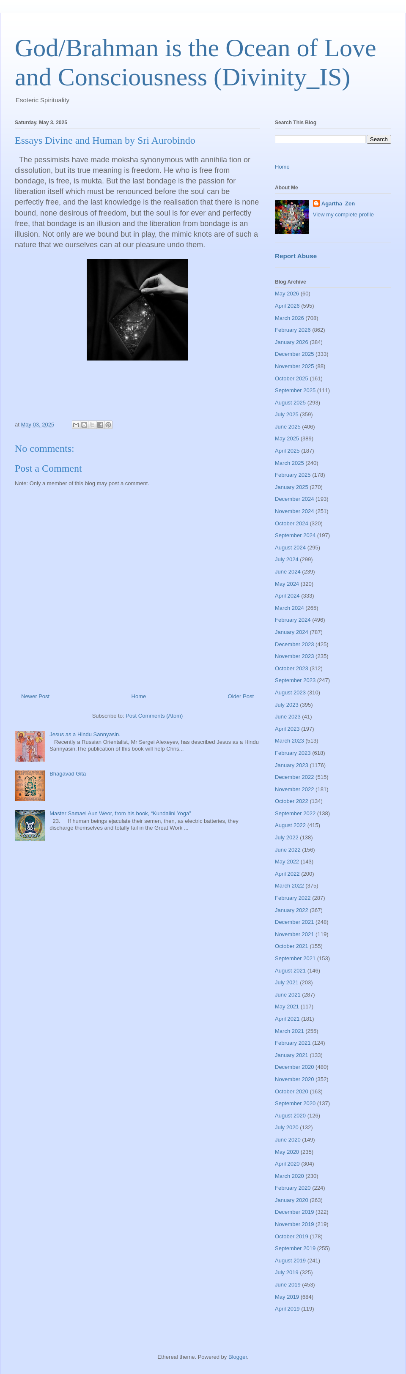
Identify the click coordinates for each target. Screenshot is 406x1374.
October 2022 (291, 801)
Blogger (237, 1357)
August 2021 (290, 970)
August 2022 (290, 825)
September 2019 (295, 1248)
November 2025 (294, 366)
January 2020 (291, 1200)
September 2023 (295, 680)
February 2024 (293, 620)
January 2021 (291, 1055)
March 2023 (289, 741)
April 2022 (287, 874)
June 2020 (288, 1139)
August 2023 (290, 692)
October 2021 (291, 946)
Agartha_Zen (338, 203)
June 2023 (288, 716)
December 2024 (294, 499)
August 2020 (290, 1115)
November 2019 (294, 1224)
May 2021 (287, 1006)
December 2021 (294, 922)
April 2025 (287, 451)
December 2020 (294, 1067)
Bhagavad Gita (67, 773)
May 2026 (287, 293)
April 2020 (287, 1164)
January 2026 (291, 342)
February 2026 (293, 330)
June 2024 (288, 571)
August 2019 (290, 1260)
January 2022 (291, 910)
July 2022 (287, 837)
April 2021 (287, 1019)
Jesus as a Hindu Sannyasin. (85, 734)
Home (139, 696)
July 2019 (287, 1272)
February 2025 (293, 475)
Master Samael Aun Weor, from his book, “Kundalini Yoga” (120, 813)
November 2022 (294, 789)
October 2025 (291, 378)
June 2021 (288, 995)
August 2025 (290, 402)
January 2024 (291, 632)
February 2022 (293, 898)
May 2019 (287, 1297)
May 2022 (287, 861)
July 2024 (287, 559)
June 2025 (288, 426)
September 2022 (295, 813)
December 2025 (294, 354)
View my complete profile (343, 214)
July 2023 (287, 705)
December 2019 (294, 1212)
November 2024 (294, 511)
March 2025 (289, 463)
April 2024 (287, 596)
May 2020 (287, 1152)
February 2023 (293, 753)
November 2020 (294, 1079)
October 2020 (291, 1091)
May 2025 (287, 438)
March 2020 (289, 1176)
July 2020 (287, 1127)
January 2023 (291, 765)
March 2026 (289, 318)
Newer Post (35, 696)
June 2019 (288, 1284)
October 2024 (291, 523)
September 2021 (295, 958)
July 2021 (287, 982)
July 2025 (287, 414)
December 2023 (294, 644)
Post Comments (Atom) (154, 716)
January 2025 (291, 487)
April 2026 (287, 306)
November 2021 (294, 934)
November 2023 (294, 656)
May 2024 (287, 584)
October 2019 (291, 1236)
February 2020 (293, 1188)
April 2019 (287, 1309)
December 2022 (294, 777)
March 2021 (289, 1031)
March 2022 (289, 885)
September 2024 (295, 535)
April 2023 (287, 729)
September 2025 (295, 390)
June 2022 (288, 850)
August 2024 (290, 547)
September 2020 (295, 1103)
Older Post (241, 696)
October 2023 (291, 668)
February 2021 (293, 1043)
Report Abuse (296, 256)
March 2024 (289, 608)
